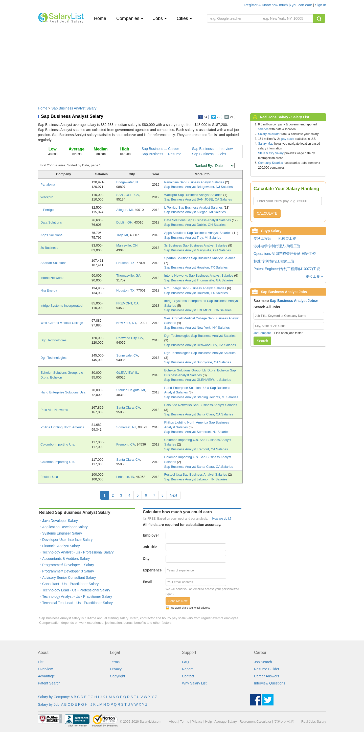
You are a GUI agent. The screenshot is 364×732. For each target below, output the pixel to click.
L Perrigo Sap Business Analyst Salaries (194, 207)
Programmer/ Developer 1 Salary (68, 565)
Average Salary (225, 721)
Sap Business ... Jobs (209, 154)
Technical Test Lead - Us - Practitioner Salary (77, 603)
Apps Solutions (51, 235)
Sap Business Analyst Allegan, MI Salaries (195, 212)
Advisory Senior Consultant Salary (69, 577)
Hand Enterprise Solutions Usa (62, 392)
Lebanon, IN (125, 477)
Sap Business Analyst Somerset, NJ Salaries (197, 432)
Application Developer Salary (65, 527)
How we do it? (221, 518)
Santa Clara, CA (128, 407)
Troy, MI (122, 235)
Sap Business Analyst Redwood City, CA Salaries (200, 345)
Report (187, 669)
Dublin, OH (124, 222)
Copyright (117, 676)
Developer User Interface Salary (67, 540)
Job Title (150, 547)
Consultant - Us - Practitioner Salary (70, 584)
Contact (188, 676)
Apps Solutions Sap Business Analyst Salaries (198, 233)
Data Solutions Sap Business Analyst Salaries (198, 220)
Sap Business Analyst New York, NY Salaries (197, 327)
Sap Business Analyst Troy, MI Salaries (192, 237)
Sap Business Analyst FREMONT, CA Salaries (198, 310)
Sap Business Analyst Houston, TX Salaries (196, 267)
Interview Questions (269, 683)
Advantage (46, 676)
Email (147, 582)
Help (208, 721)
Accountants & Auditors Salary (66, 559)
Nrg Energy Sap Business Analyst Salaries (195, 288)
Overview (45, 669)
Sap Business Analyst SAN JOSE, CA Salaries (198, 199)
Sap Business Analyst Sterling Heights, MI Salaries (201, 397)
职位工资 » (314, 276)
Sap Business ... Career (160, 149)
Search (262, 341)
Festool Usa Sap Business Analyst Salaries (196, 474)
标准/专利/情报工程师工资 (274, 261)
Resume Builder (266, 669)
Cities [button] (184, 18)
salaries (263, 129)
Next (173, 495)
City (146, 559)
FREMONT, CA (127, 303)
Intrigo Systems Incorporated (61, 305)
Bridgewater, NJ (128, 182)
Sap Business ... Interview (212, 149)
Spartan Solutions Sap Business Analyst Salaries (200, 258)
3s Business (49, 248)
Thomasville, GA (128, 275)
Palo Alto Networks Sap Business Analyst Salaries (200, 405)
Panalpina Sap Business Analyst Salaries (194, 182)
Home (102, 18)
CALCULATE (267, 213)
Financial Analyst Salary (61, 546)
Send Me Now (177, 601)
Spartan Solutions (53, 263)
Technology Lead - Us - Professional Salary (76, 590)
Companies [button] (129, 18)
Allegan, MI (124, 210)
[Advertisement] (182, 64)
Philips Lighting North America (62, 427)
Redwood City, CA (129, 338)
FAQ (185, 662)
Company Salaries (270, 163)
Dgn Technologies (53, 340)
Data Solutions (51, 222)
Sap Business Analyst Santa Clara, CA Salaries (198, 414)
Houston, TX (125, 263)
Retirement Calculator (255, 721)
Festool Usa (49, 477)
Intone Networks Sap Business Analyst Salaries (199, 275)
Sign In (320, 5)
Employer (151, 535)
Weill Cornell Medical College (61, 323)
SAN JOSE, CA (127, 195)
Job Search (263, 662)
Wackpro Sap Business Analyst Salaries (193, 195)
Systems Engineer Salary (62, 533)
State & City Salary (271, 153)
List (40, 662)
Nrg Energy (48, 290)
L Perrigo (47, 210)
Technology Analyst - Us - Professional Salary (77, 552)
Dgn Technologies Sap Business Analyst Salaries (200, 336)
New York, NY (126, 323)
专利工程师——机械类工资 (275, 238)
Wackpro (46, 197)
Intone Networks (52, 278)
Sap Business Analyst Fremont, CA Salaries (196, 449)
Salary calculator (269, 134)
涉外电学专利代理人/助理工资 (277, 246)
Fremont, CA (125, 444)
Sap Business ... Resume (161, 154)
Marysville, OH (127, 245)
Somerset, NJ (126, 427)
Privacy (116, 669)
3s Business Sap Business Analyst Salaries (196, 245)
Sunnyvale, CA (127, 355)
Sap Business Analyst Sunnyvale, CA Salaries (197, 362)
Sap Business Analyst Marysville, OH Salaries (197, 250)
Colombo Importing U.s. (57, 444)
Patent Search (49, 683)
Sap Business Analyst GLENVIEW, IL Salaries (197, 380)
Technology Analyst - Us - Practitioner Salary (77, 596)
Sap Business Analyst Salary (73, 108)
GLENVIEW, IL (127, 372)
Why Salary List (194, 683)
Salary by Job (48, 704)
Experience (152, 570)
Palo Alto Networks (54, 410)
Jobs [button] (160, 18)
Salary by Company (53, 697)
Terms (115, 662)
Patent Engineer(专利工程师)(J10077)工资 (287, 269)
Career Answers (266, 676)
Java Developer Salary (60, 521)
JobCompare (262, 333)
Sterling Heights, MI (130, 390)
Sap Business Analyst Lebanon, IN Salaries (196, 479)
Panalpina (47, 184)
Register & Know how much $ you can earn (278, 5)
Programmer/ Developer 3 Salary (68, 571)
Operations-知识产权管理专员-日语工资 (285, 254)
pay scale (287, 139)
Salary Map (266, 143)
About (173, 721)
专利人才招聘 (284, 721)
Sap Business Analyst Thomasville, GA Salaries (199, 280)
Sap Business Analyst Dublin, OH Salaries (195, 225)
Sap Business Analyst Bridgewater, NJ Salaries (198, 187)
